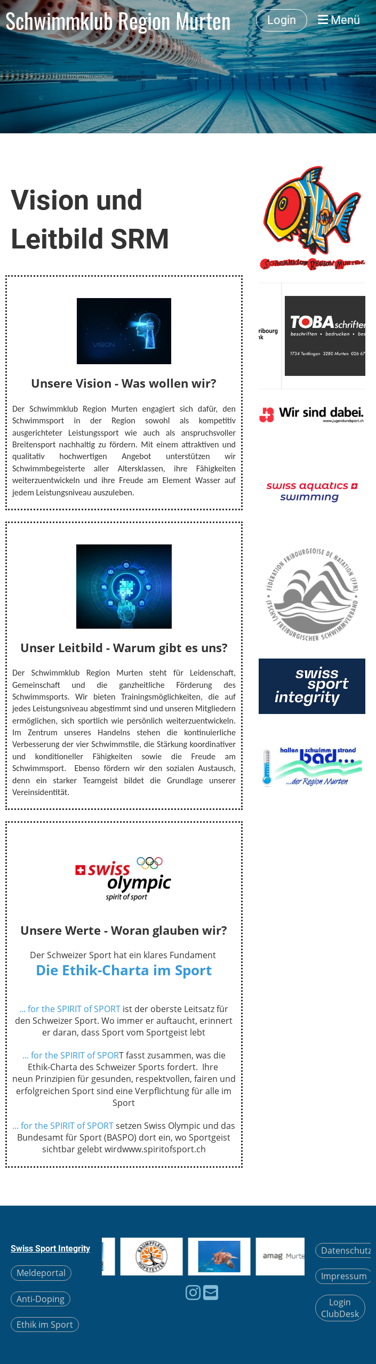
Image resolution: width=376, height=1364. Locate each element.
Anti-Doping (41, 1299)
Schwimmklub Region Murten (118, 20)
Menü (339, 20)
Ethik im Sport (45, 1324)
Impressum (344, 1276)
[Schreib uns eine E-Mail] (210, 1292)
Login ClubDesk (340, 1308)
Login (281, 20)
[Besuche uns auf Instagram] (193, 1292)
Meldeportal (41, 1273)
